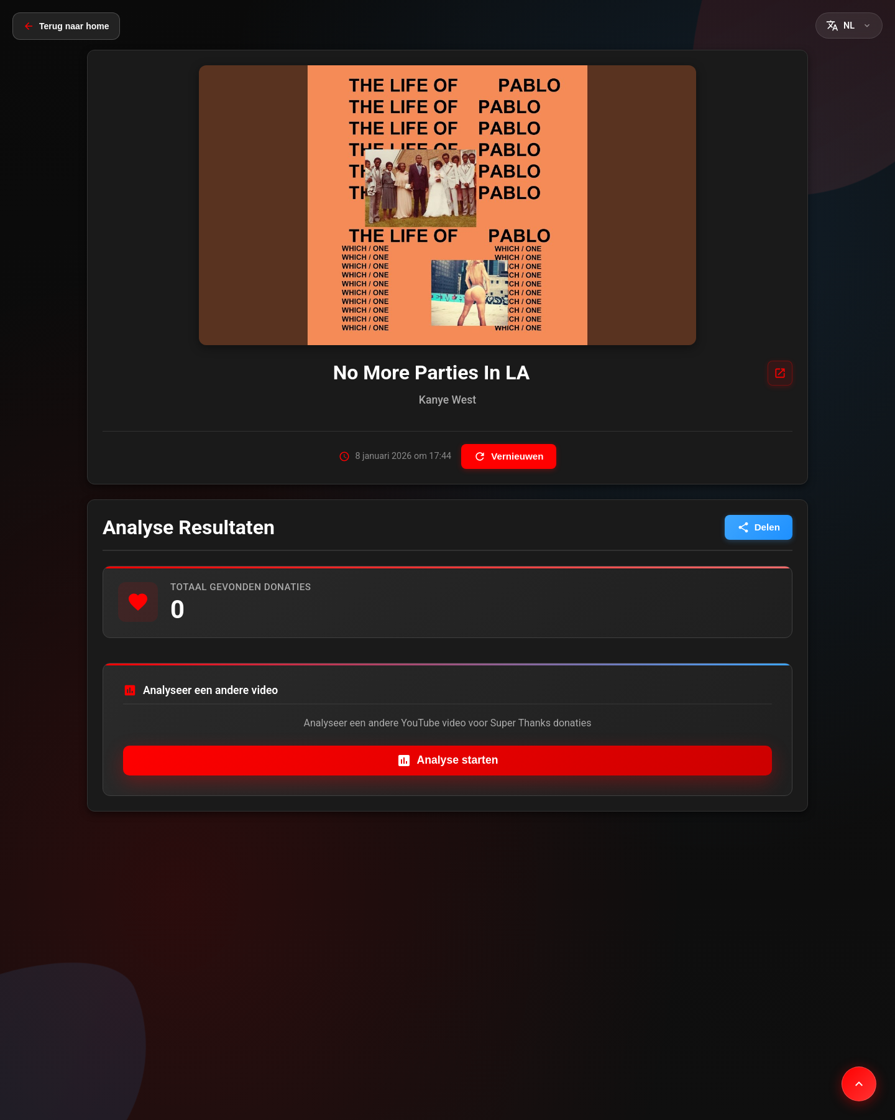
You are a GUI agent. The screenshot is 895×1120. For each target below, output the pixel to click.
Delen (758, 527)
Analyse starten (447, 760)
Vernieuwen (508, 456)
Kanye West (447, 400)
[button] (849, 25)
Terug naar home (66, 26)
